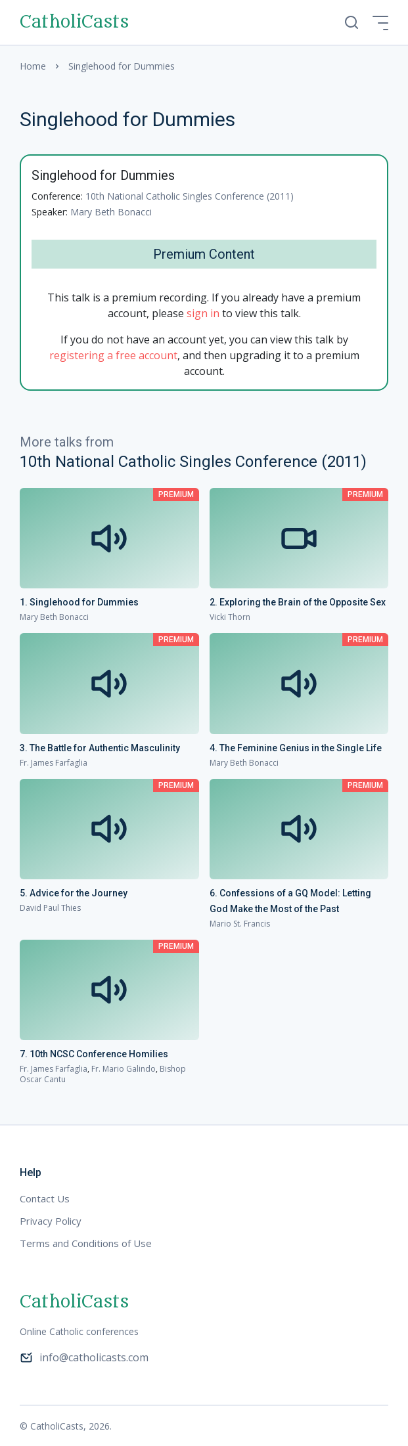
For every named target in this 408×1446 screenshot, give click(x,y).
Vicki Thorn (230, 617)
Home (33, 66)
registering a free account (113, 355)
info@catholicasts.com (84, 1357)
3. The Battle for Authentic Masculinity (100, 748)
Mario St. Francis (240, 923)
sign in (203, 313)
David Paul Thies (50, 907)
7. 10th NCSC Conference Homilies (94, 1054)
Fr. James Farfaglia (53, 762)
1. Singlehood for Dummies (79, 602)
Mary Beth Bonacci (111, 212)
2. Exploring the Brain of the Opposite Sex (298, 602)
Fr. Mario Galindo (123, 1068)
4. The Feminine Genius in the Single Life (296, 748)
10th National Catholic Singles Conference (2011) (189, 196)
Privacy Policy (50, 1220)
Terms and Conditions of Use (86, 1243)
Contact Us (45, 1198)
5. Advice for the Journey (73, 893)
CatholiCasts (74, 22)
